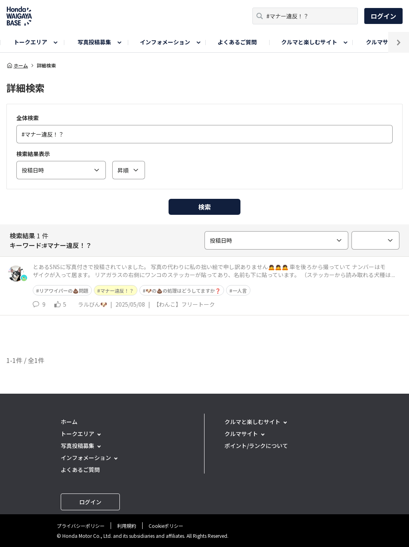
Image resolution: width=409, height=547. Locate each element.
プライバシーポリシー (81, 525)
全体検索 (27, 118)
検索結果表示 (33, 154)
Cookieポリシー (166, 525)
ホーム (17, 65)
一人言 (239, 290)
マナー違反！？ (117, 290)
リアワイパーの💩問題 (63, 290)
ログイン (383, 16)
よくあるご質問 (237, 42)
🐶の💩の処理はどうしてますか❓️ (183, 290)
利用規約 (126, 525)
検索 (204, 207)
